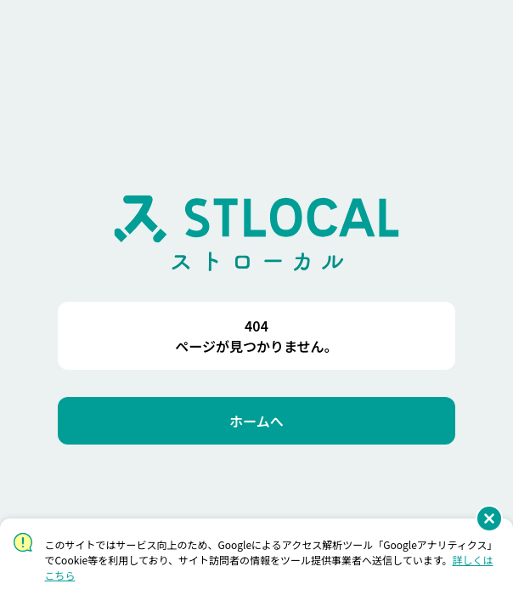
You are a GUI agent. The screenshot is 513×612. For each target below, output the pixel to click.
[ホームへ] (256, 421)
